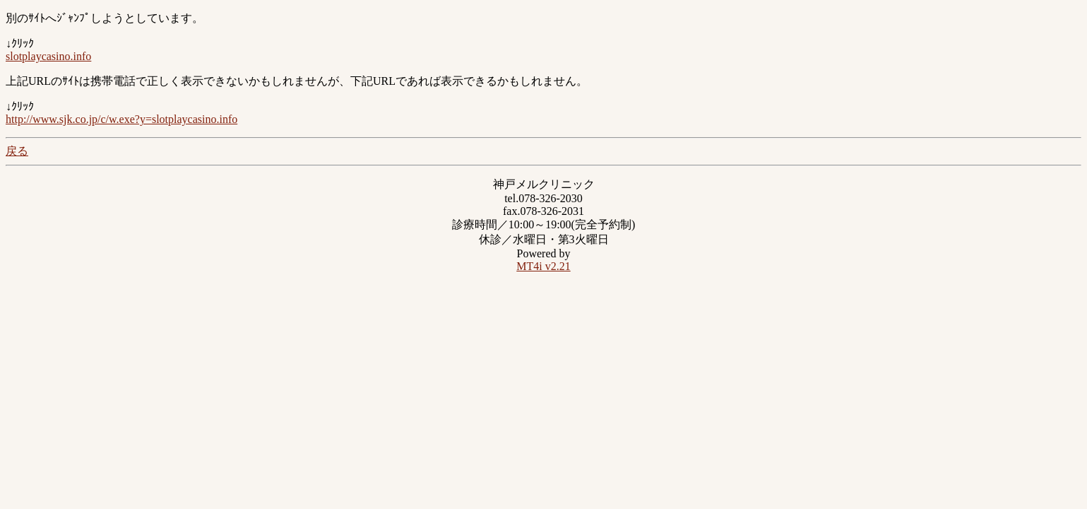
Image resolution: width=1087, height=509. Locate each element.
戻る (17, 151)
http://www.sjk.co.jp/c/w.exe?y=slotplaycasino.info (121, 119)
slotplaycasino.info (48, 56)
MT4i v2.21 (543, 266)
